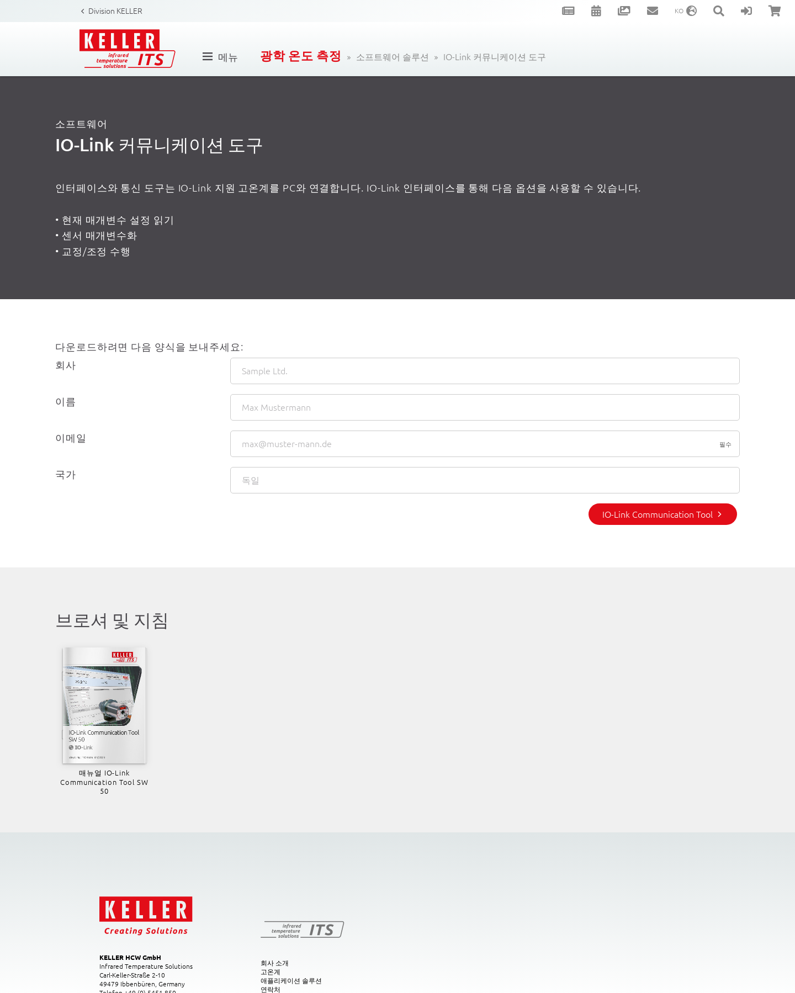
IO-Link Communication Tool (657, 514)
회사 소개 (275, 962)
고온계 (270, 971)
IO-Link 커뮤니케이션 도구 (494, 56)
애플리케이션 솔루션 (291, 980)
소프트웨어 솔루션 (392, 56)
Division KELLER (115, 10)
